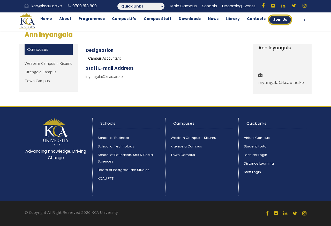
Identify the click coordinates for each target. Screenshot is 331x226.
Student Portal (255, 146)
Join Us (280, 19)
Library (233, 18)
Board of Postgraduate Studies (123, 169)
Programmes (92, 18)
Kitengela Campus (41, 71)
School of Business (113, 137)
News (213, 18)
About (65, 18)
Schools (209, 6)
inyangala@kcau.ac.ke (104, 76)
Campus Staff (157, 18)
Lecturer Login (255, 154)
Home (46, 18)
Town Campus (37, 80)
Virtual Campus (257, 137)
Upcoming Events (238, 6)
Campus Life (124, 18)
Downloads (190, 18)
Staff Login (252, 172)
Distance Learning (259, 163)
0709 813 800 (84, 6)
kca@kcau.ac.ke (47, 6)
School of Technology (116, 146)
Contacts (256, 18)
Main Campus (183, 6)
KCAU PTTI (106, 178)
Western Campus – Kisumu (48, 63)
